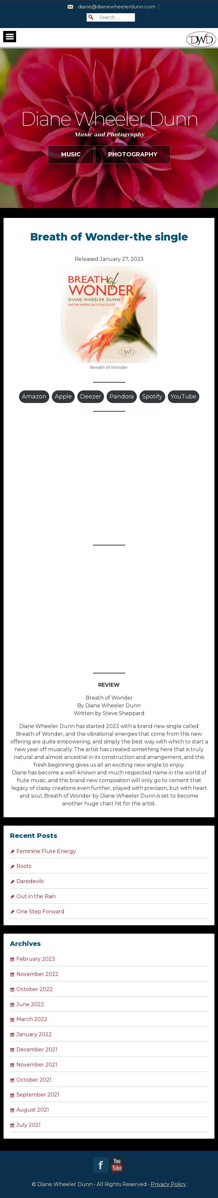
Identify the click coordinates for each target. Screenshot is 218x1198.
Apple (63, 396)
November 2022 (37, 974)
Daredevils (29, 881)
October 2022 (34, 989)
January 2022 (34, 1034)
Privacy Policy (168, 1184)
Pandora (121, 396)
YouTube (183, 396)
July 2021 (28, 1125)
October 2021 (34, 1080)
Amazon (34, 396)
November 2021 (36, 1065)
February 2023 (35, 959)
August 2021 (32, 1110)
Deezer (90, 396)
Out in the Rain (36, 896)
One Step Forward (40, 911)
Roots (23, 866)
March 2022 (31, 1019)
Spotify (152, 396)
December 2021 (36, 1049)
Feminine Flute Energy (46, 851)
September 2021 (37, 1095)
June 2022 (30, 1004)
